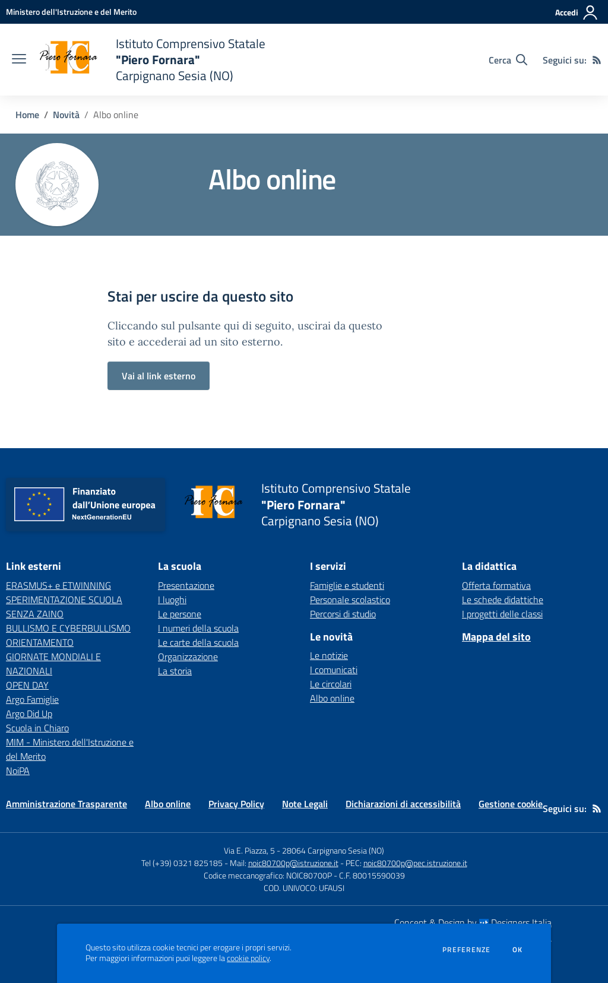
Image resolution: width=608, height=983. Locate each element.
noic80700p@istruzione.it (293, 863)
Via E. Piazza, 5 (249, 850)
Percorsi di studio (343, 614)
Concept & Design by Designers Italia (473, 922)
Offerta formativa (496, 585)
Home (27, 114)
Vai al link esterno (158, 376)
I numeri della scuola (198, 628)
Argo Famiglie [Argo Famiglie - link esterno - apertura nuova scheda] (32, 699)
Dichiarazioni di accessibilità (403, 804)
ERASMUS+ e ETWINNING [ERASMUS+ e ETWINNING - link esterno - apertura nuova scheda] (58, 585)
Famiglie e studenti (347, 585)
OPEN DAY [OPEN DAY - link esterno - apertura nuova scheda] (27, 685)
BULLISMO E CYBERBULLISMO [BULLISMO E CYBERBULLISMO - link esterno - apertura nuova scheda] (68, 628)
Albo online (332, 698)
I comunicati (333, 669)
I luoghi (172, 599)
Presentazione (186, 585)
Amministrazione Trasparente (66, 804)
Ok (517, 949)
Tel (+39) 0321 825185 (182, 863)
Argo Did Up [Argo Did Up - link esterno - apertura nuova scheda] (29, 713)
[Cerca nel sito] (508, 60)
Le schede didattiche (502, 599)
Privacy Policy (236, 804)
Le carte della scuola (198, 642)
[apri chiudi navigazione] (19, 60)
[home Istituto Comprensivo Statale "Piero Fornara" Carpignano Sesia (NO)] (151, 60)
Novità (66, 114)
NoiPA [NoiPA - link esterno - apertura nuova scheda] (18, 770)
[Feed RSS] (596, 60)
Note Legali (305, 804)
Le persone (179, 614)
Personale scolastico (350, 599)
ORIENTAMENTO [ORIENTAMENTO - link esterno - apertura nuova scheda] (40, 642)
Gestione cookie (511, 804)
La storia (175, 671)
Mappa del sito (496, 637)
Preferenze (466, 949)
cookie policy (248, 958)
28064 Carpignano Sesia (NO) (333, 850)
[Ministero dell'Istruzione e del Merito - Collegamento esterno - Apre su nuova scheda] (71, 11)
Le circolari (331, 684)
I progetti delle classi (502, 614)
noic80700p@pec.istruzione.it (415, 863)
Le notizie (329, 655)
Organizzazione (188, 656)
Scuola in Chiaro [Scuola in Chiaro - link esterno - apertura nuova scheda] (37, 728)
